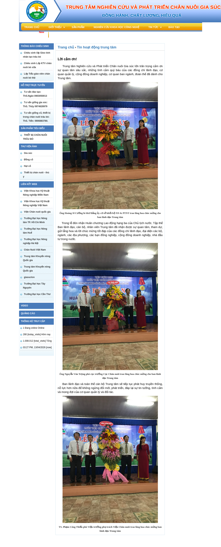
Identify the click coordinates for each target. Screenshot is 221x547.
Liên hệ (58, 34)
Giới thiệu (54, 27)
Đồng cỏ (28, 159)
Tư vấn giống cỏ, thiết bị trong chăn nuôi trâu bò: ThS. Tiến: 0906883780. (36, 117)
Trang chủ (31, 27)
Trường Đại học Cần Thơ (37, 294)
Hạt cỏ (27, 166)
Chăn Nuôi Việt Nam (35, 249)
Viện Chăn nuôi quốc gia (37, 211)
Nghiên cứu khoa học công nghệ (116, 27)
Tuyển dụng (33, 33)
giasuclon (29, 277)
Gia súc (28, 153)
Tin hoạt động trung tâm (97, 47)
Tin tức (153, 27)
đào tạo (174, 27)
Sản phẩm (78, 27)
